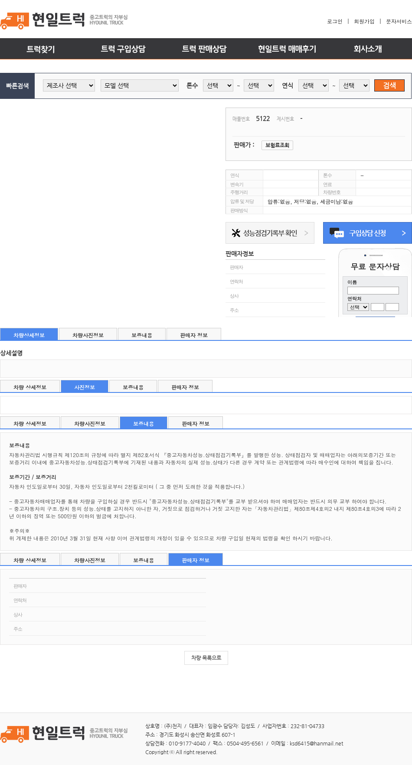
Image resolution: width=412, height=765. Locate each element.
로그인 (335, 21)
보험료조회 (277, 145)
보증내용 (141, 335)
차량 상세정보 (29, 387)
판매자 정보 (194, 335)
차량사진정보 (88, 335)
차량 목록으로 (206, 658)
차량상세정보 (29, 335)
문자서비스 (399, 21)
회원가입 (364, 21)
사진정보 (84, 387)
